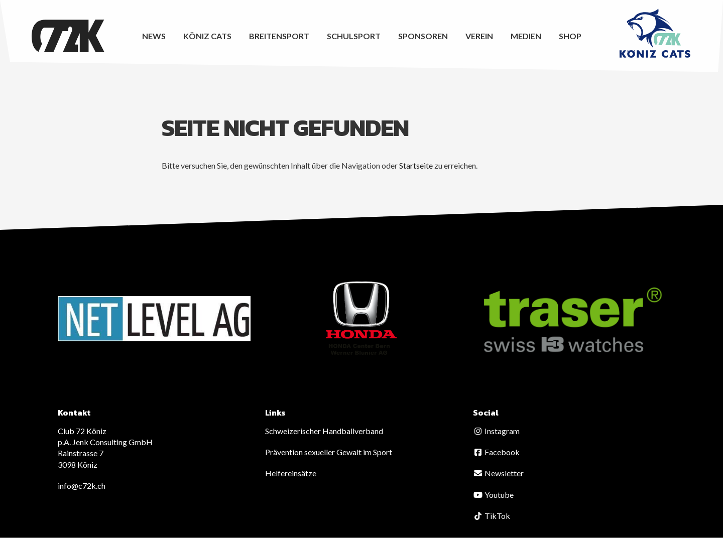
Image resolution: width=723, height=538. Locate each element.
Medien (526, 36)
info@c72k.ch (81, 485)
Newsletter (498, 473)
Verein (479, 36)
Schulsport (354, 36)
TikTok (491, 515)
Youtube (493, 494)
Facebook (496, 452)
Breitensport (279, 36)
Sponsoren (423, 36)
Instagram (496, 431)
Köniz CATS (207, 36)
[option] (154, 318)
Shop (570, 36)
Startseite (416, 165)
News (154, 36)
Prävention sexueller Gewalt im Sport (328, 452)
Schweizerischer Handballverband (324, 431)
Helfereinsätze (290, 473)
